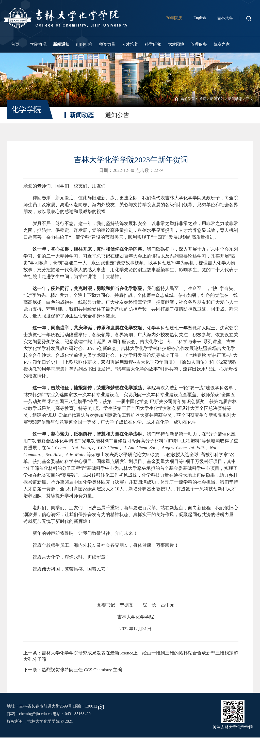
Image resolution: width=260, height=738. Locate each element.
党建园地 (176, 44)
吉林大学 (225, 18)
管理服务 (199, 44)
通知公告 (117, 115)
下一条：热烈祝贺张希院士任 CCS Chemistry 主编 (73, 669)
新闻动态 (235, 99)
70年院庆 (174, 18)
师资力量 (107, 44)
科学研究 (153, 44)
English (199, 18)
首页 (15, 44)
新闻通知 (61, 44)
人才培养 (130, 44)
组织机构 (84, 44)
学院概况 (38, 44)
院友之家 (222, 44)
